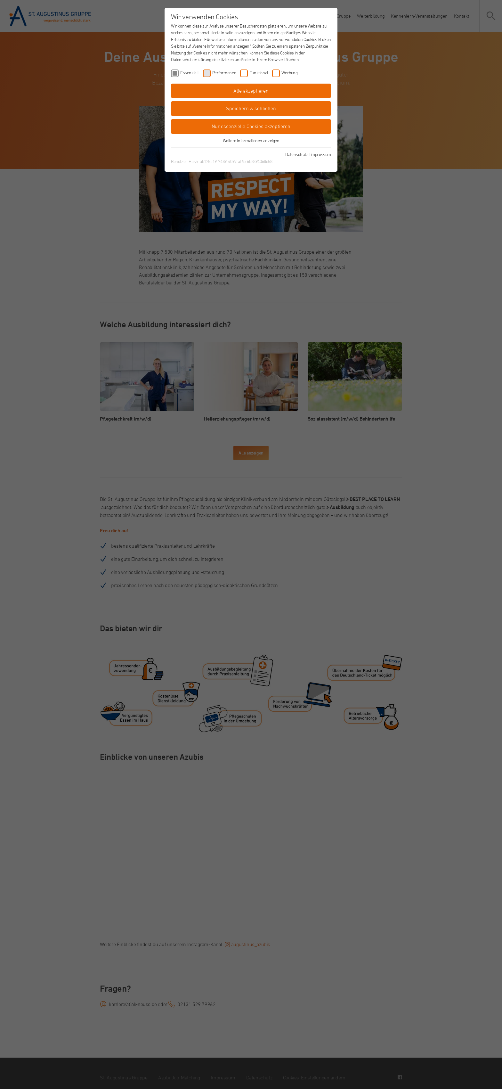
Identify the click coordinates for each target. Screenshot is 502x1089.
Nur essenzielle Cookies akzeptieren (251, 126)
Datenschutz (296, 154)
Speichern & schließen (251, 108)
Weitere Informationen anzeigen (251, 140)
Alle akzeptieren (251, 91)
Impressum (321, 154)
